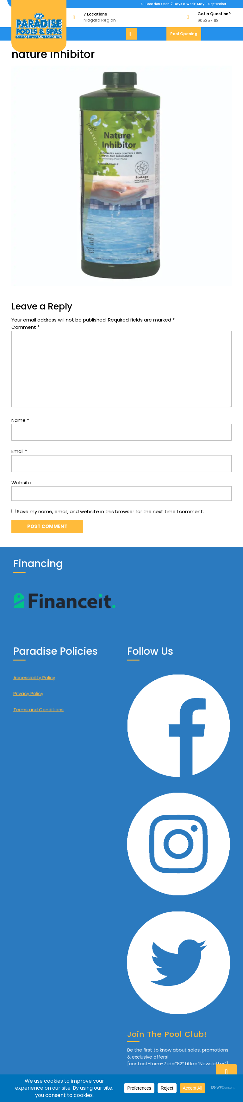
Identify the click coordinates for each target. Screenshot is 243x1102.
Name (20, 420)
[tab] (132, 34)
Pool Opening (185, 36)
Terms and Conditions (48, 763)
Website (21, 482)
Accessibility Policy (45, 743)
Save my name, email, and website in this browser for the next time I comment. (110, 511)
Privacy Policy (41, 753)
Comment (25, 327)
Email (19, 451)
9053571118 (208, 20)
